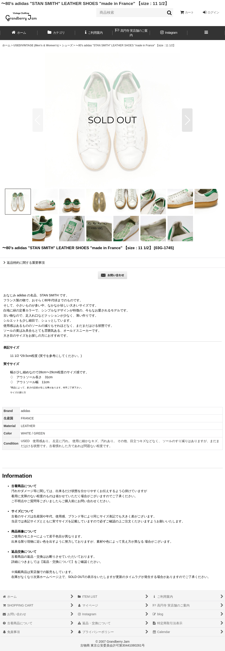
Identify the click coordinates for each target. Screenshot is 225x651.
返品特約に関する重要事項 (24, 262)
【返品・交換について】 (57, 562)
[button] (206, 33)
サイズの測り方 (18, 392)
